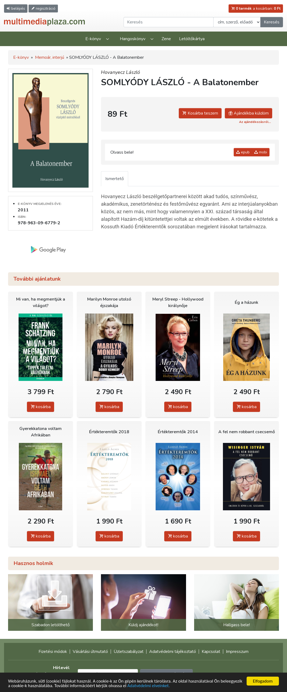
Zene (166, 39)
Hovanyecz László (120, 72)
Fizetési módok (52, 652)
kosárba (40, 407)
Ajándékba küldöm (248, 113)
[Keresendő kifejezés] (169, 22)
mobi (260, 152)
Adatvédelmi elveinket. (148, 686)
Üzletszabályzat (129, 652)
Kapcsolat (211, 652)
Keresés (271, 22)
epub (243, 152)
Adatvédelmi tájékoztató (172, 652)
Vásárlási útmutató (90, 652)
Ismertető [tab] (114, 179)
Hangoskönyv (132, 39)
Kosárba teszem (200, 113)
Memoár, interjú (49, 57)
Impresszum (237, 652)
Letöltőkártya (192, 39)
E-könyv (93, 39)
